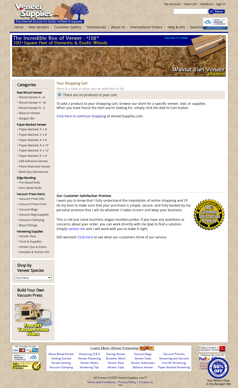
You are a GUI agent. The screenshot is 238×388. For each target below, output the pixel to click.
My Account (172, 4)
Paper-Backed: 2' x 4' (33, 129)
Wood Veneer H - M (32, 102)
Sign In (220, 4)
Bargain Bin (27, 118)
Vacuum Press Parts (32, 204)
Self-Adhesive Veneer (33, 161)
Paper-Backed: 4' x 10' (34, 145)
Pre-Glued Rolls (29, 182)
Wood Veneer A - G (32, 97)
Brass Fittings (28, 225)
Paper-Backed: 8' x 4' (33, 156)
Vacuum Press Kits (31, 199)
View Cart (190, 4)
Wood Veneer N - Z (32, 108)
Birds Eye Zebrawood (33, 172)
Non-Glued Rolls (30, 188)
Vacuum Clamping (31, 220)
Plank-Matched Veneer (34, 166)
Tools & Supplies (30, 241)
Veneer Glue (27, 236)
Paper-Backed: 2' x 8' (33, 134)
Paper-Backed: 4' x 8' (33, 140)
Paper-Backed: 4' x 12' (34, 150)
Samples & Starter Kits (34, 252)
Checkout (206, 4)
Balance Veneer (29, 113)
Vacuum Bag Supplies (34, 214)
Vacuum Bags (28, 209)
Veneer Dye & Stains (33, 247)
